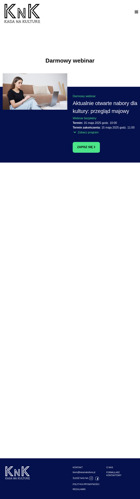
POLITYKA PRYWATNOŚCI (86, 484)
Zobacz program (86, 132)
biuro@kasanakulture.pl (84, 472)
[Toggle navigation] (136, 11)
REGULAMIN (79, 489)
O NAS (109, 467)
